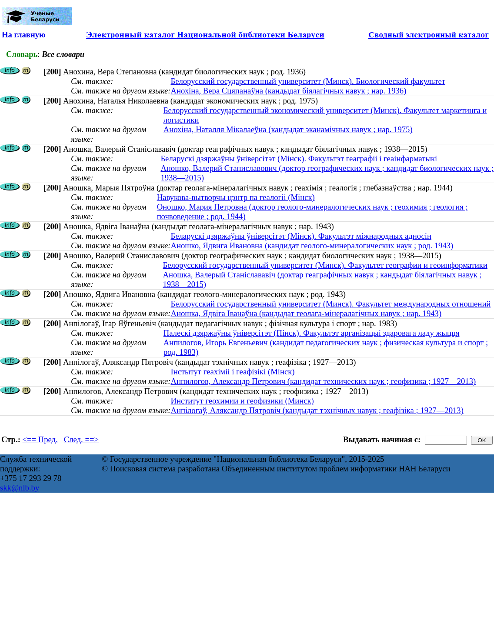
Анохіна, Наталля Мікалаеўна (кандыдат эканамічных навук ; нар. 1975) (288, 129)
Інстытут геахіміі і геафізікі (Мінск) (232, 371)
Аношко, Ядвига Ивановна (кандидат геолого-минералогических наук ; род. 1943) (311, 245)
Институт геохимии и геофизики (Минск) (242, 400)
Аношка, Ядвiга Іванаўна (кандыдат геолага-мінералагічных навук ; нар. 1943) (305, 313)
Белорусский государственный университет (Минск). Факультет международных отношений (330, 303)
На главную (23, 34)
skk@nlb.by (19, 487)
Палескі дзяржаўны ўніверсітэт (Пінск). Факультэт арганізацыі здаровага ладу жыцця (312, 332)
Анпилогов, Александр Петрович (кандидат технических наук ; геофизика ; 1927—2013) (323, 381)
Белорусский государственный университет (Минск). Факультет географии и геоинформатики (325, 265)
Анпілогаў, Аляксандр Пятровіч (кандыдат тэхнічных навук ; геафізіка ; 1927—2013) (316, 410)
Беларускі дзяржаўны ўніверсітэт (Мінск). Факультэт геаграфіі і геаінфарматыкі (298, 158)
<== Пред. (40, 439)
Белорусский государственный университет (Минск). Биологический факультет (307, 81)
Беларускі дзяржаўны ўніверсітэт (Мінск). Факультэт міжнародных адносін (300, 235)
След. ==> (81, 439)
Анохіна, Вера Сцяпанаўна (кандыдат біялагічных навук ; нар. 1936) (288, 90)
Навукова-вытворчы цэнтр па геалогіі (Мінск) (236, 197)
